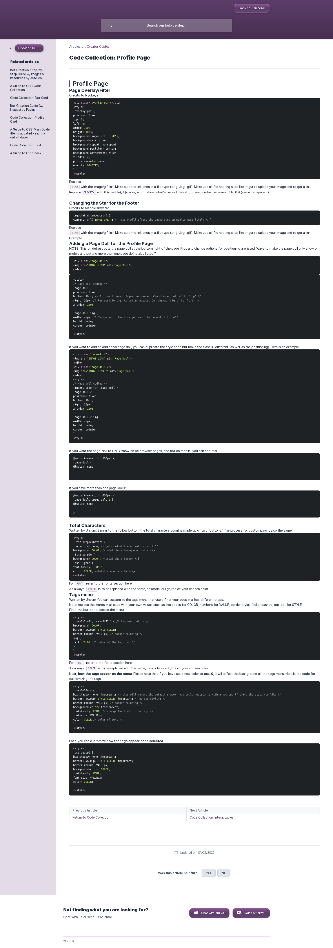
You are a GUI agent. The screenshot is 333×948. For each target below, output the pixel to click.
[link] (27, 48)
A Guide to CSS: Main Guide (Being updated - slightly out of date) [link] (30, 133)
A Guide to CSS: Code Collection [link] (26, 88)
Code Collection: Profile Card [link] (27, 119)
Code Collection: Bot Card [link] (29, 98)
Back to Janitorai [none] (252, 8)
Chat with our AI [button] (212, 913)
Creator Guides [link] (98, 46)
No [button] (224, 872)
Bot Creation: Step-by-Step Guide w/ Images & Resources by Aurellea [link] (27, 74)
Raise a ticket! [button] (254, 913)
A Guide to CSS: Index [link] (25, 153)
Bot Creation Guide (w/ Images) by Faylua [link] (26, 107)
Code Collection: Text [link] (25, 145)
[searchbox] (166, 25)
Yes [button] (208, 872)
